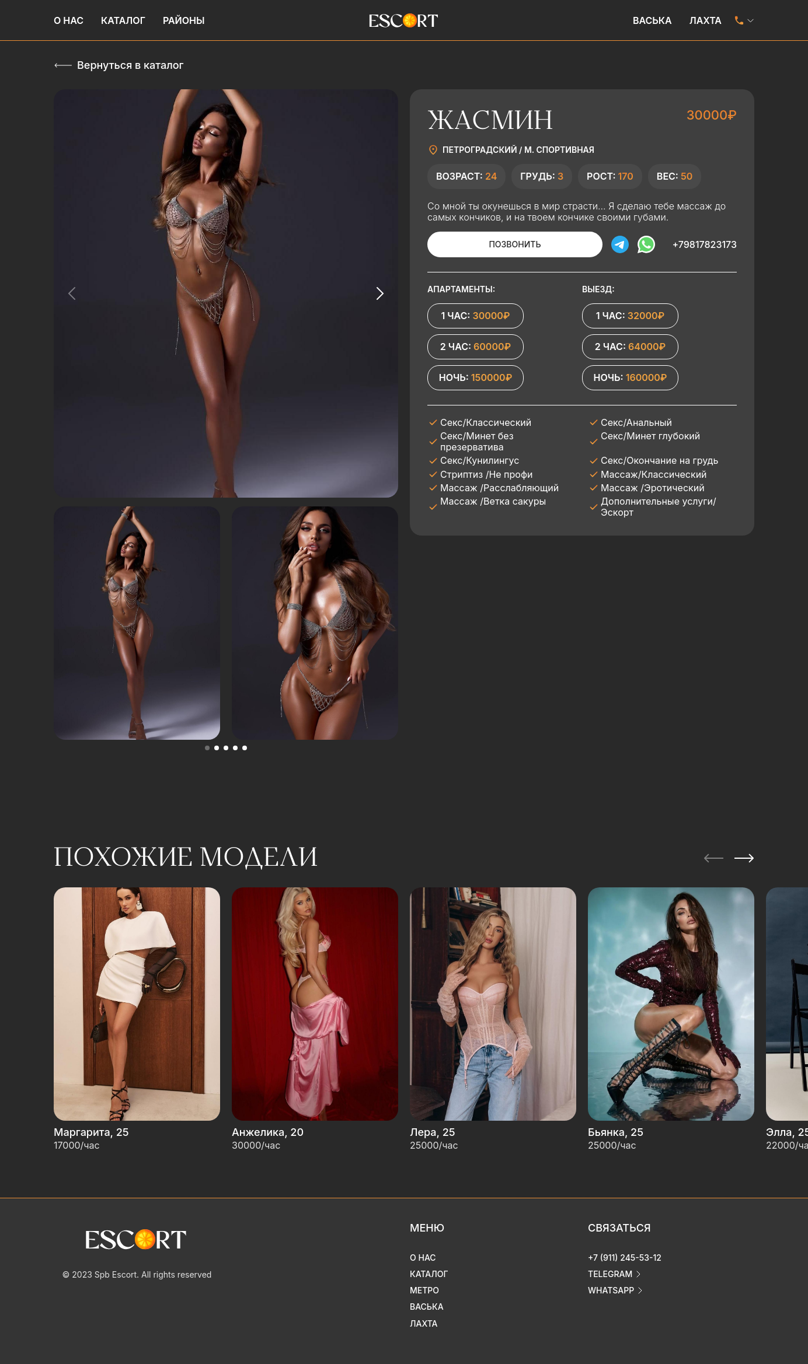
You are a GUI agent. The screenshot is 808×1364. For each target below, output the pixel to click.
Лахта (705, 20)
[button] (207, 748)
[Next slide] (379, 293)
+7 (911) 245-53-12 (624, 1257)
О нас (68, 20)
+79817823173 (705, 244)
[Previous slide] (72, 293)
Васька (652, 20)
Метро (424, 1290)
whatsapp (611, 1290)
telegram (610, 1274)
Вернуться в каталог (130, 65)
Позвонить (515, 244)
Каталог (123, 20)
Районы (184, 20)
